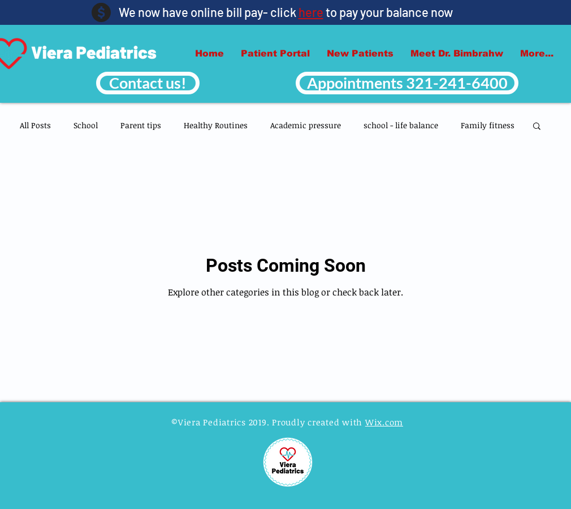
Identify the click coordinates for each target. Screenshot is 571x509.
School (85, 125)
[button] (536, 127)
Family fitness (487, 125)
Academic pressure (305, 125)
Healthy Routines (216, 125)
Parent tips (140, 125)
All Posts (35, 125)
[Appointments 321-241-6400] (407, 83)
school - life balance (401, 125)
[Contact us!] (148, 83)
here (311, 12)
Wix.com (384, 422)
